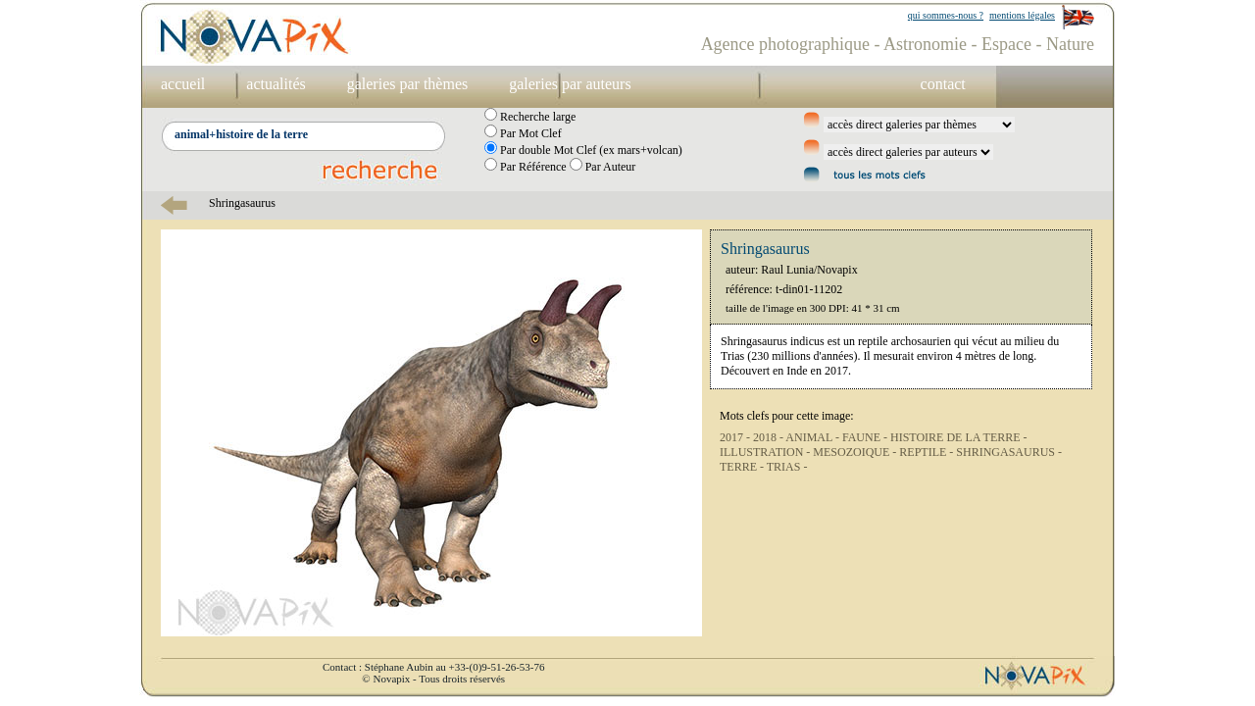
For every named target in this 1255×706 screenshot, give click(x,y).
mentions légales (1022, 15)
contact (943, 84)
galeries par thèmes (408, 84)
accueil (183, 84)
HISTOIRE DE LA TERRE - (959, 437)
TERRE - (743, 467)
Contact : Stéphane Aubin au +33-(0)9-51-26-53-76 (433, 667)
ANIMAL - (813, 437)
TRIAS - (787, 467)
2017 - (736, 437)
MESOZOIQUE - (856, 452)
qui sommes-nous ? (945, 15)
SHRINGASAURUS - (1009, 452)
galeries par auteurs (569, 84)
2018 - (769, 437)
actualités (275, 84)
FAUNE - (866, 437)
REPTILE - (927, 452)
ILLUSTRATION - (766, 452)
